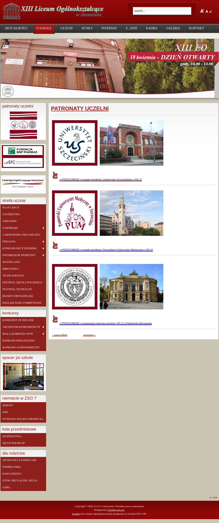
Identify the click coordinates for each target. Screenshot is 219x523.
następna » (89, 335)
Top (214, 497)
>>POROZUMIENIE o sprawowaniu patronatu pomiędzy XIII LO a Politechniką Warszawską (102, 323)
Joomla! (76, 513)
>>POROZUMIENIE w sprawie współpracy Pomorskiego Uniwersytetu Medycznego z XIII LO (102, 250)
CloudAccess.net (115, 509)
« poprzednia (59, 335)
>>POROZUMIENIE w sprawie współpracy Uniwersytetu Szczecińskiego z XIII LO (97, 179)
